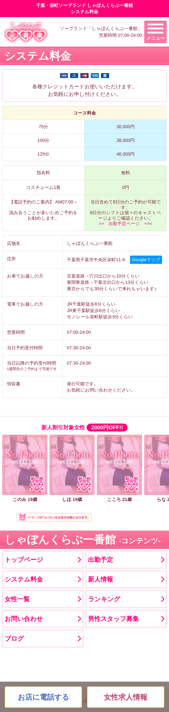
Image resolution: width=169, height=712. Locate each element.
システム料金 (24, 579)
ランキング (104, 599)
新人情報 (100, 579)
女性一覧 (17, 599)
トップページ (24, 559)
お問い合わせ (24, 618)
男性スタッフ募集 (113, 618)
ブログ (14, 638)
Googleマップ (146, 259)
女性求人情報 (125, 697)
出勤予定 (100, 559)
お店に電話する (43, 697)
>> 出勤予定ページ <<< (125, 223)
